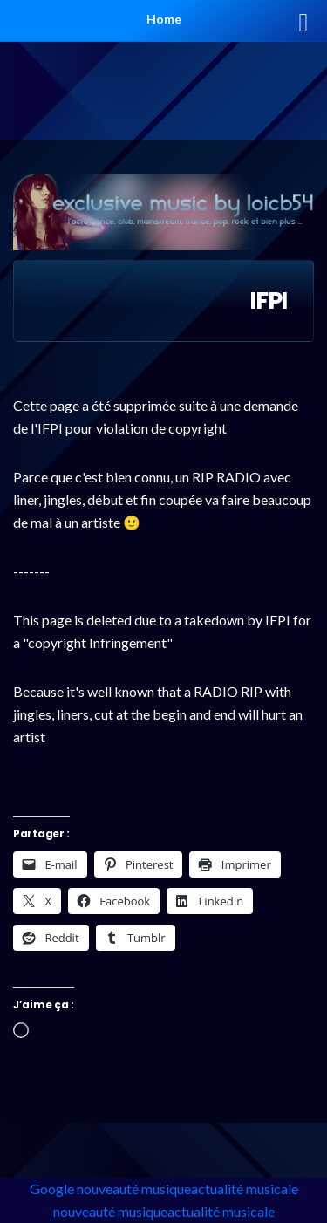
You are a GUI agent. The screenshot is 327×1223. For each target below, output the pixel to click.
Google (52, 1188)
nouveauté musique (134, 1188)
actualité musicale (244, 1188)
